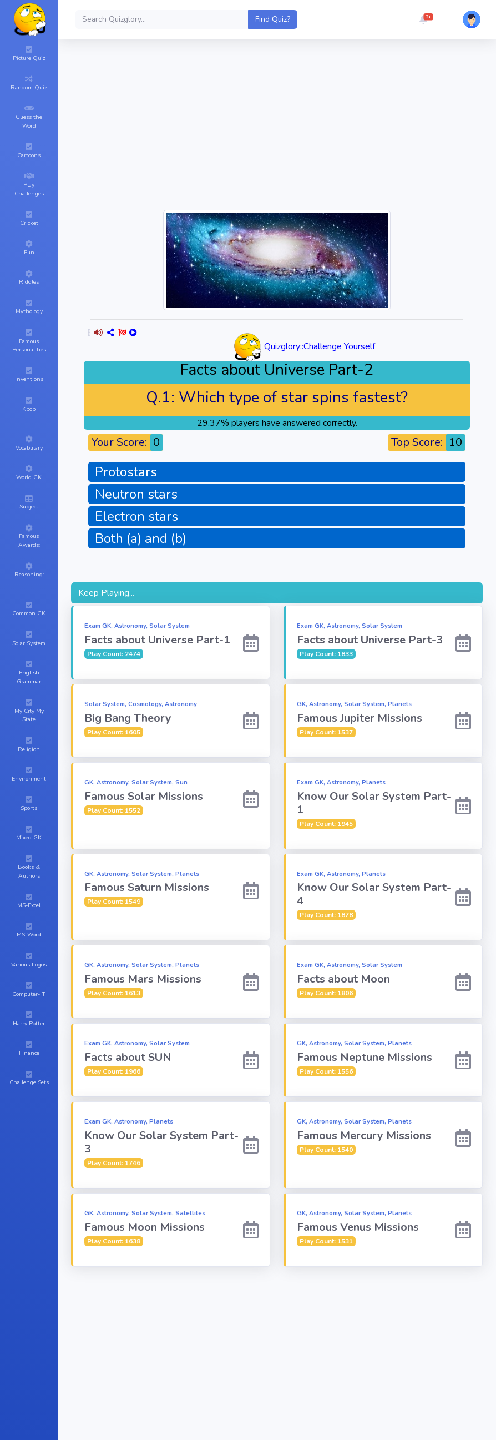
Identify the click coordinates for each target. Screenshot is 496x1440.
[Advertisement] (292, 130)
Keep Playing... (106, 593)
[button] (423, 19)
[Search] (162, 19)
